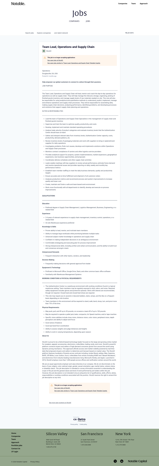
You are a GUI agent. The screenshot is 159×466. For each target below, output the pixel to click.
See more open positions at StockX (60, 403)
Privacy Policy (34, 462)
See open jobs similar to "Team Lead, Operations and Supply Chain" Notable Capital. (73, 63)
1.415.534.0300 (86, 445)
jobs (29, 33)
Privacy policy (74, 424)
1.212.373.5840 (120, 445)
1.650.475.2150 (51, 447)
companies (44, 33)
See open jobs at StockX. (55, 60)
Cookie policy (83, 424)
